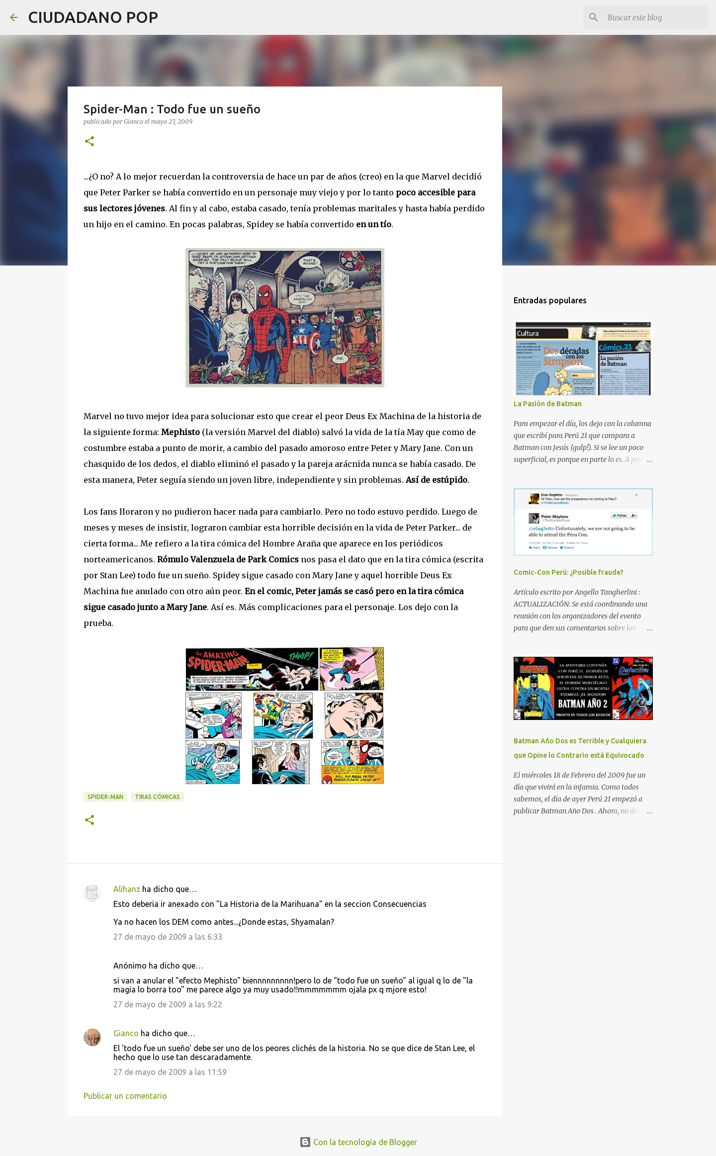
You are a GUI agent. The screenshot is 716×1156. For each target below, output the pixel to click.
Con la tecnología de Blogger (358, 1142)
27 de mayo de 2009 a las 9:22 (167, 1004)
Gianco (126, 1033)
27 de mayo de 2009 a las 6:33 (167, 936)
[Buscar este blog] (656, 17)
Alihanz (126, 889)
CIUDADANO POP (93, 17)
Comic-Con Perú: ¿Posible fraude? (569, 572)
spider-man (105, 797)
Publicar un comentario (125, 1095)
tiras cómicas (157, 797)
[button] (89, 142)
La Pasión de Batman (548, 404)
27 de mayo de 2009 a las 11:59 (170, 1071)
